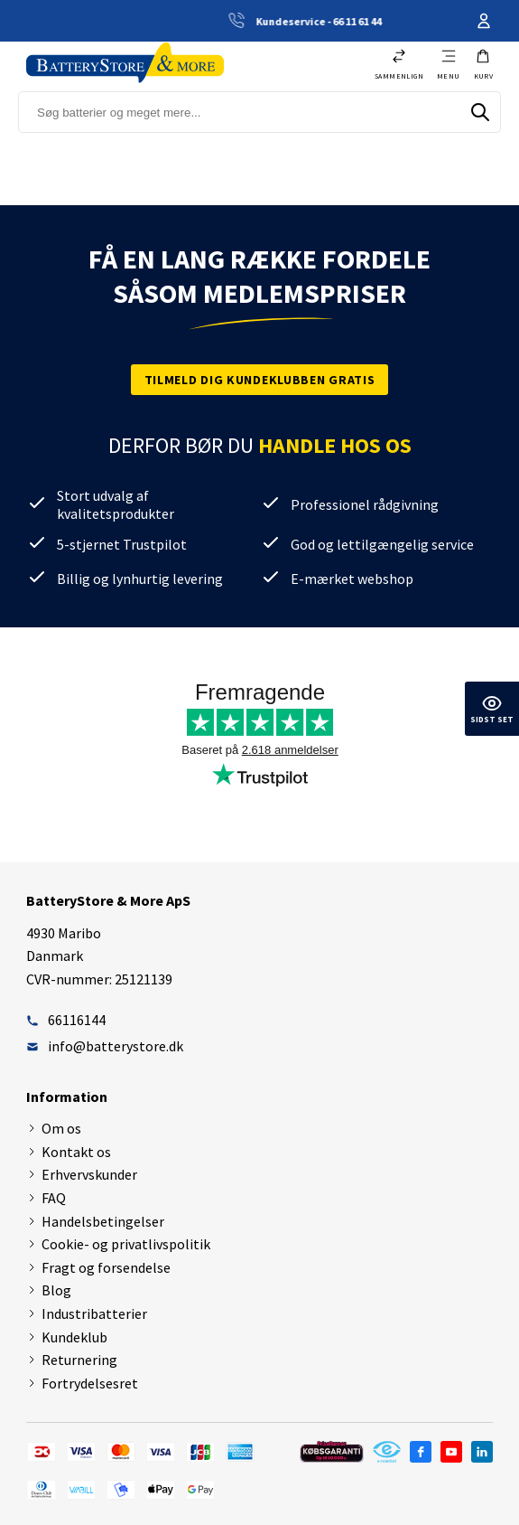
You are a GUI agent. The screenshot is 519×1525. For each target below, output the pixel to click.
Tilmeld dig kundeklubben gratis (259, 380)
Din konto (484, 21)
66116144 (66, 1020)
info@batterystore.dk (104, 1046)
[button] (484, 64)
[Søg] (480, 112)
